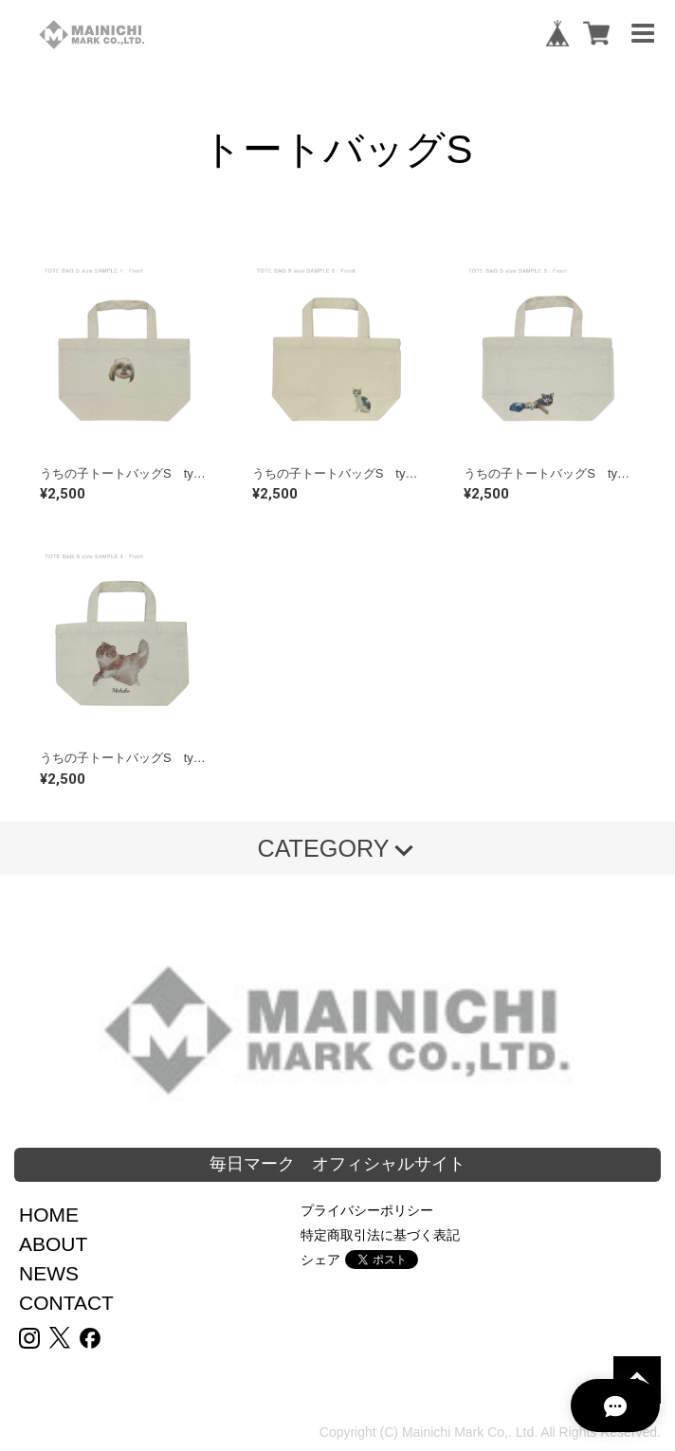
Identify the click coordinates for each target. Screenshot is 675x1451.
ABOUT (53, 1244)
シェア (320, 1259)
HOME (49, 1214)
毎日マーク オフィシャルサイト (337, 1163)
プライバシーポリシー (367, 1210)
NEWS (49, 1273)
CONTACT (66, 1303)
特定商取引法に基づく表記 (380, 1234)
